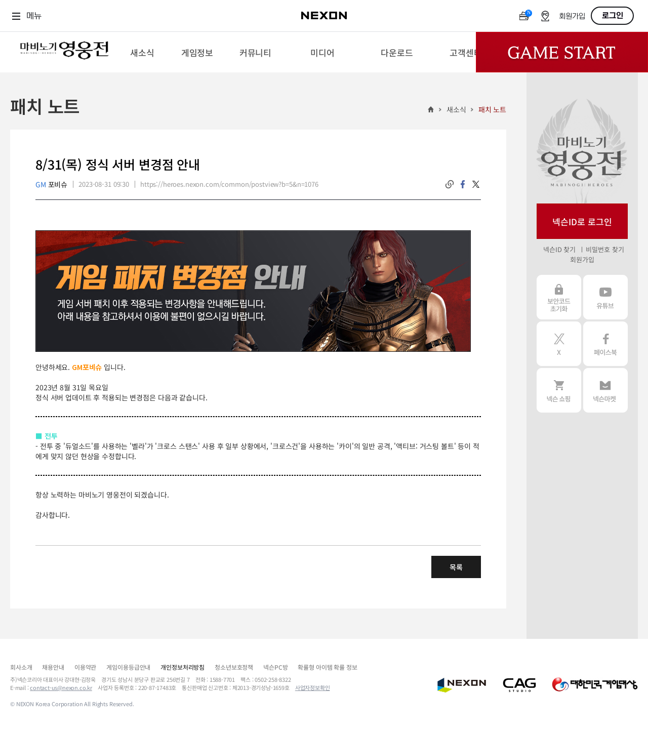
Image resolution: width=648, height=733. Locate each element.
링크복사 (449, 184)
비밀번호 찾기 (605, 249)
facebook (463, 184)
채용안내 (53, 667)
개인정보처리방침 (182, 667)
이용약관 (85, 667)
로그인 (612, 15)
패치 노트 (492, 109)
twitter (476, 184)
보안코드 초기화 (559, 297)
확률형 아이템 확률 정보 (327, 667)
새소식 (456, 109)
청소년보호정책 (234, 667)
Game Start (562, 52)
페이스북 (605, 343)
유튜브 (605, 297)
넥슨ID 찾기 (559, 249)
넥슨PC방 (275, 667)
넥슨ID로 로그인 (582, 221)
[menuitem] (142, 52)
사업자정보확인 (312, 687)
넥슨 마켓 (605, 390)
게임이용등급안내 (128, 667)
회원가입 (572, 16)
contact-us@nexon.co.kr (61, 687)
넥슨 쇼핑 (559, 390)
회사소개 (21, 667)
